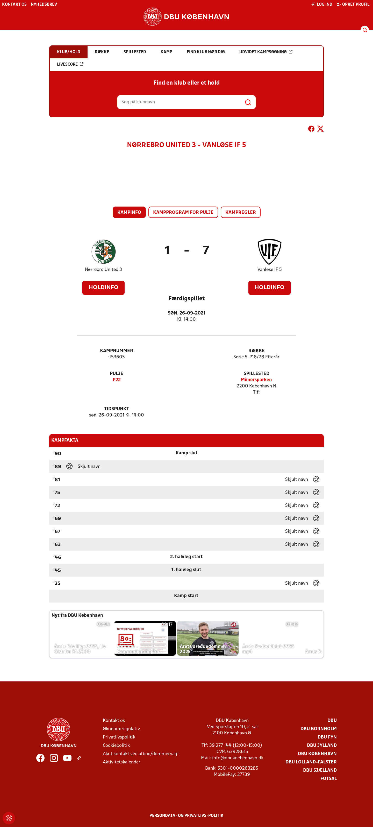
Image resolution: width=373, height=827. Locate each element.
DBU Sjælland (320, 770)
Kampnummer (116, 351)
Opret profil (352, 4)
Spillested (256, 374)
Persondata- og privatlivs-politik (186, 816)
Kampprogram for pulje (183, 212)
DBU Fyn (327, 737)
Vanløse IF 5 (269, 270)
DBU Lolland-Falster (311, 762)
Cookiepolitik (116, 745)
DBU (332, 721)
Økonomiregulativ (121, 729)
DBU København (317, 754)
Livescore (70, 64)
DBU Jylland (322, 745)
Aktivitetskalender (121, 762)
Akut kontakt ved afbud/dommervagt (141, 754)
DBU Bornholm (318, 729)
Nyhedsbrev (44, 4)
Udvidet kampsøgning (265, 52)
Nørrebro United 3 (103, 270)
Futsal (328, 779)
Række (256, 351)
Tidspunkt (116, 409)
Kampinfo (129, 212)
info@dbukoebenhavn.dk (237, 758)
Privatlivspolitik (119, 737)
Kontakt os (14, 4)
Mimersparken (256, 380)
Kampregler (240, 212)
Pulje (116, 374)
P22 (117, 380)
